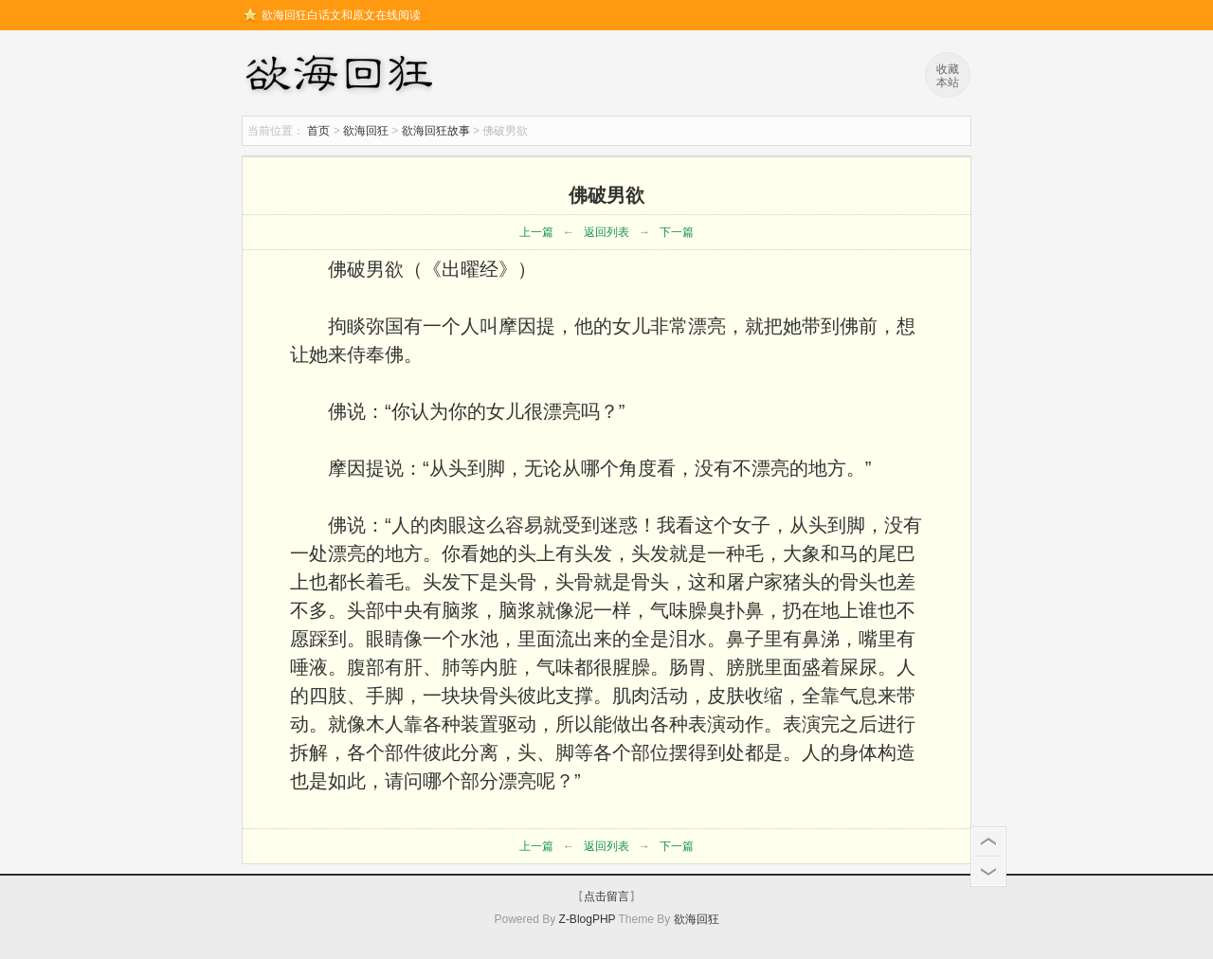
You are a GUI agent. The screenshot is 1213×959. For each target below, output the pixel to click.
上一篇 (536, 232)
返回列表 (606, 232)
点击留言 (606, 896)
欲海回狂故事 (436, 130)
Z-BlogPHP (587, 919)
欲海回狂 (342, 75)
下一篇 (677, 232)
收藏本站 (947, 76)
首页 (318, 130)
